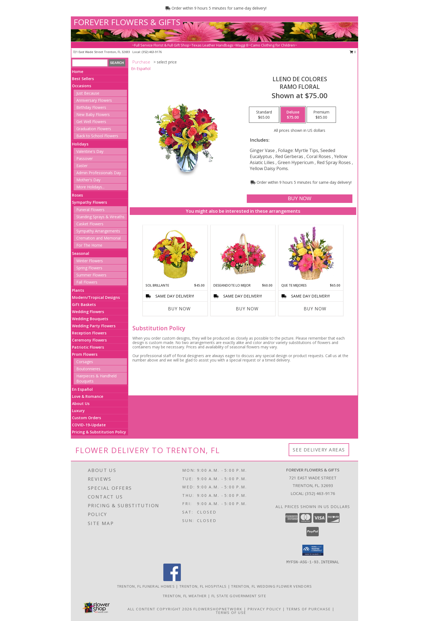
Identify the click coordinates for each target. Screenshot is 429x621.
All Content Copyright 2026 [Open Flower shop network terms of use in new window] (159, 609)
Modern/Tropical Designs (96, 297)
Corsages (84, 361)
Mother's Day (88, 179)
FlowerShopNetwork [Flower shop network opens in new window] (217, 609)
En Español (82, 389)
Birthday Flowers (91, 107)
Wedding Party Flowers (93, 325)
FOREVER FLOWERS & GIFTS (127, 22)
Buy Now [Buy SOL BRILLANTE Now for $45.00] (179, 309)
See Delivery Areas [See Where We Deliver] (319, 450)
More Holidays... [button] (90, 186)
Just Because (87, 93)
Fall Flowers (86, 282)
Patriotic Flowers (88, 347)
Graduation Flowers (93, 128)
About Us (80, 403)
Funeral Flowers (90, 209)
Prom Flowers (84, 354)
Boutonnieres (88, 368)
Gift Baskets (84, 304)
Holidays (80, 144)
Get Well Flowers (91, 121)
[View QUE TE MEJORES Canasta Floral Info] (311, 254)
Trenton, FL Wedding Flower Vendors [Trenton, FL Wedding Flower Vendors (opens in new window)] (271, 586)
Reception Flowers (89, 333)
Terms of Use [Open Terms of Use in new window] (231, 612)
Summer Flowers (91, 275)
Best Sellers (83, 78)
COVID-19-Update (89, 424)
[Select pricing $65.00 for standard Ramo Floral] (264, 115)
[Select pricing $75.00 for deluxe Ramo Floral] (293, 115)
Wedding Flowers (88, 311)
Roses (77, 195)
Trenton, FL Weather (185, 595)
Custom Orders (86, 417)
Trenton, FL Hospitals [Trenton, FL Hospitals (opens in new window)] (203, 586)
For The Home (89, 245)
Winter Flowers (89, 260)
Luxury (78, 410)
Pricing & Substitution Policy (99, 432)
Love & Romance (87, 396)
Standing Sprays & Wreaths (100, 216)
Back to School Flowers (97, 135)
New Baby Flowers (93, 114)
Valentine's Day (89, 151)
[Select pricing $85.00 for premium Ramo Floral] (321, 115)
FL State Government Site (238, 595)
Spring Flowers (89, 267)
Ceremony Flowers (89, 340)
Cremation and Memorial (98, 238)
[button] (312, 550)
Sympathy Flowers (89, 202)
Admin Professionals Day (98, 172)
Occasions (81, 85)
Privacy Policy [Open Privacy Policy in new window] (264, 609)
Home (77, 71)
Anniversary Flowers (94, 100)
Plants (78, 290)
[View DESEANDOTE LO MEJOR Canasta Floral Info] (243, 254)
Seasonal (80, 253)
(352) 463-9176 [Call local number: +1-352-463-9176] (152, 52)
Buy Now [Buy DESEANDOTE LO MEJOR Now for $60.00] (247, 309)
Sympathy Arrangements (98, 231)
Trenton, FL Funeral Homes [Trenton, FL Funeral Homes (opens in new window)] (146, 586)
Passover (84, 158)
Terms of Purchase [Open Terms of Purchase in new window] (308, 609)
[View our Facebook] (172, 579)
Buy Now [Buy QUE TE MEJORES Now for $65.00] (315, 309)
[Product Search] (90, 62)
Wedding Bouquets (90, 318)
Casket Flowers (89, 223)
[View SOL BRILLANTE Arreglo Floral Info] (175, 254)
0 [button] (352, 52)
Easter (82, 165)
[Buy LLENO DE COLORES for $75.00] (299, 198)
